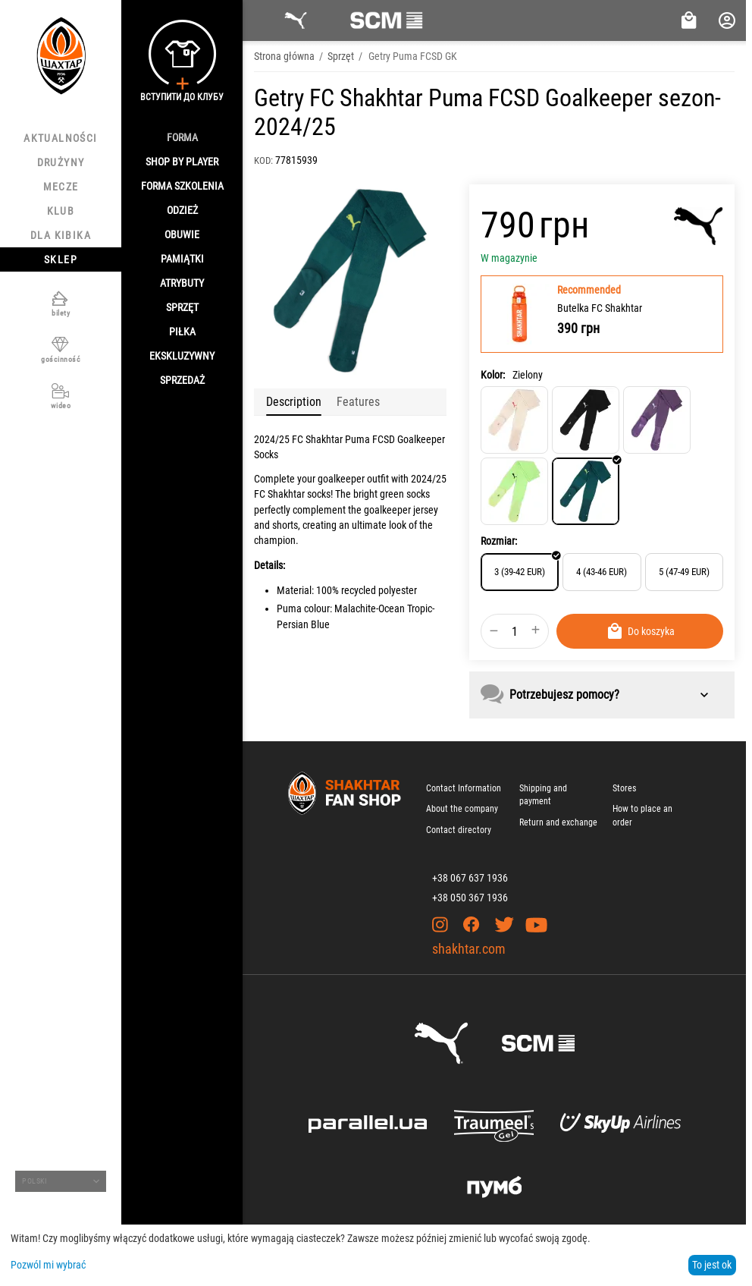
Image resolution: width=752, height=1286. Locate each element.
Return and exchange (558, 822)
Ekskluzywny (182, 356)
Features (358, 402)
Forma (182, 137)
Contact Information (463, 788)
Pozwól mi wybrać (48, 1265)
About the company (462, 808)
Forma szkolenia (182, 186)
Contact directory (458, 830)
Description (293, 402)
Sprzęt (182, 307)
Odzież (182, 210)
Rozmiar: (499, 541)
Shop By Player (182, 162)
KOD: (263, 160)
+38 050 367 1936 (470, 897)
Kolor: (493, 375)
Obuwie (181, 234)
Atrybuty (182, 283)
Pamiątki (182, 259)
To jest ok (712, 1265)
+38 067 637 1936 (470, 878)
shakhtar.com (469, 949)
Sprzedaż (182, 380)
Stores (624, 788)
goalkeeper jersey (401, 510)
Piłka (182, 331)
